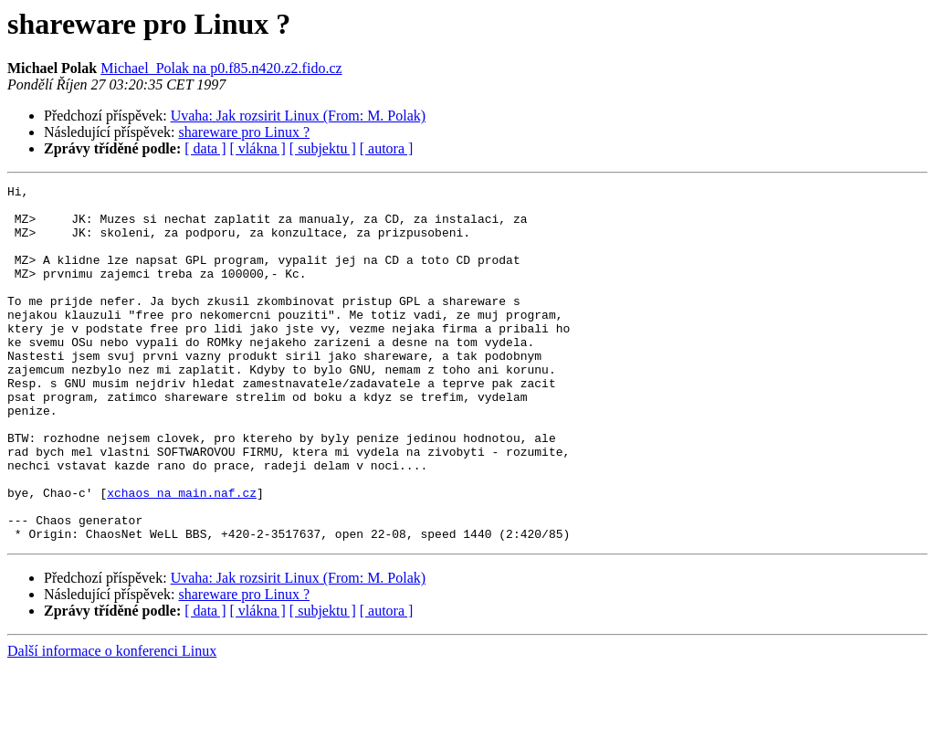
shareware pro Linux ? (244, 132)
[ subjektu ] (322, 148)
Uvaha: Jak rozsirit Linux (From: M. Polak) (298, 115)
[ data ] (205, 148)
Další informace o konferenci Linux (111, 722)
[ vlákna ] (258, 148)
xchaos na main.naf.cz (182, 555)
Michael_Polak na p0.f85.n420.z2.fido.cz (220, 68)
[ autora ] (387, 148)
